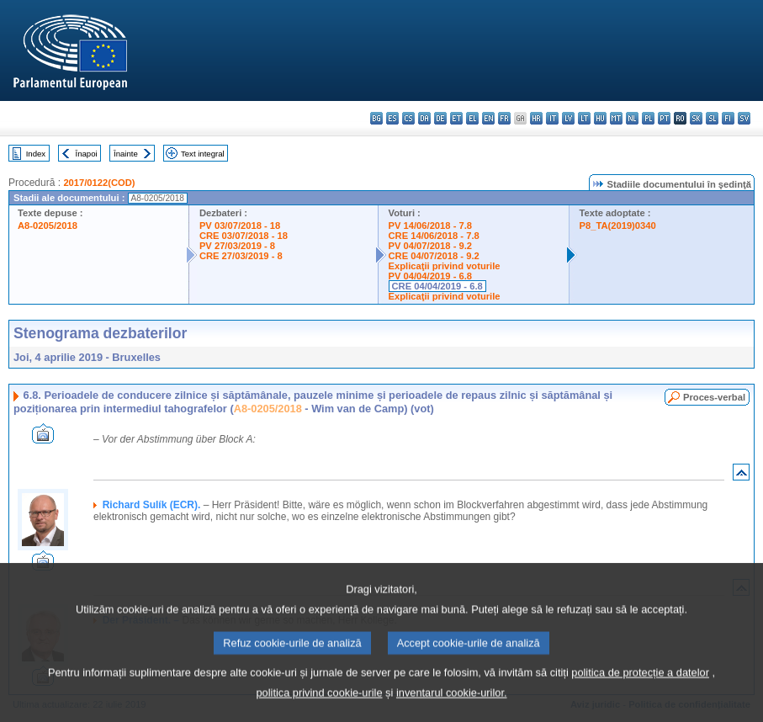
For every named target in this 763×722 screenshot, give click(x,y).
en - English (488, 118)
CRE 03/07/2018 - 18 (243, 236)
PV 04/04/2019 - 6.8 (431, 276)
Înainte (126, 153)
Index (35, 153)
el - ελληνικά (472, 118)
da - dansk (424, 118)
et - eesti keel (456, 118)
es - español (392, 118)
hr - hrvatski (536, 118)
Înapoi (87, 153)
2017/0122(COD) (99, 183)
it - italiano (552, 118)
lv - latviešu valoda (568, 118)
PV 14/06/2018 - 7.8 (431, 225)
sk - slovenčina (696, 118)
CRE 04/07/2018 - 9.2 (434, 256)
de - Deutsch (440, 118)
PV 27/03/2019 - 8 (237, 246)
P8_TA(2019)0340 (618, 225)
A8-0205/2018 (47, 225)
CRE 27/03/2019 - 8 (241, 256)
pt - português (664, 118)
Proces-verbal (714, 397)
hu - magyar (600, 118)
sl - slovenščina (712, 118)
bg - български (376, 118)
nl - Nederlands (632, 118)
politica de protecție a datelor (640, 693)
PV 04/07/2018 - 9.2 (431, 246)
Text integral (203, 153)
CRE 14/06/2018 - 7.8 (434, 236)
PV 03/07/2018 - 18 (239, 225)
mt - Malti (616, 118)
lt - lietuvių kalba (584, 118)
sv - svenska (744, 118)
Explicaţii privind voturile (445, 266)
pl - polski (648, 118)
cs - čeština (408, 118)
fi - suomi (728, 118)
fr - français (504, 118)
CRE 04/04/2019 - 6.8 (437, 286)
